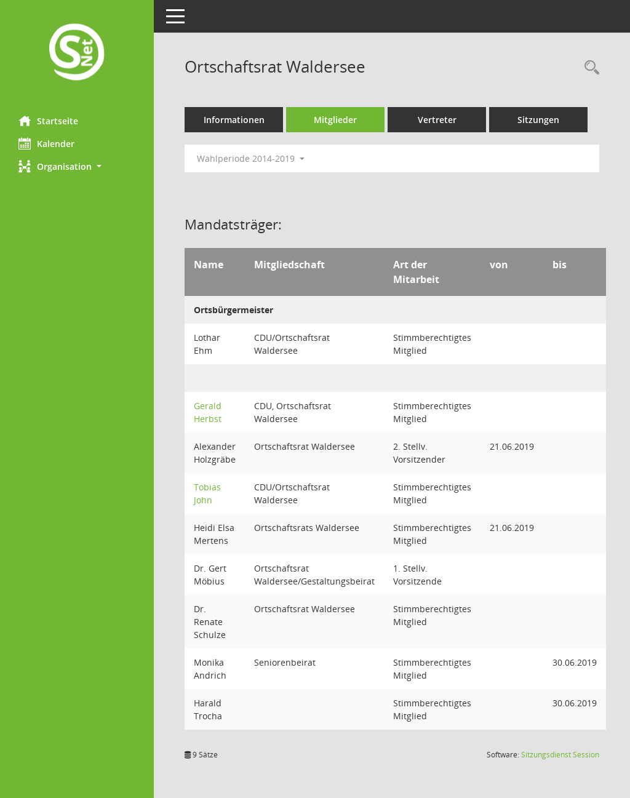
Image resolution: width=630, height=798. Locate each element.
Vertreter (437, 120)
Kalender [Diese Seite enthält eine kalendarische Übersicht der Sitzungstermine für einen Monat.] (46, 143)
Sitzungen (538, 120)
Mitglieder (335, 120)
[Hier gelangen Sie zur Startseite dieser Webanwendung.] (77, 53)
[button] (77, 166)
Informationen (234, 120)
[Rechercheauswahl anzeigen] (588, 68)
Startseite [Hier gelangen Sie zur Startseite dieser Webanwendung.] (48, 120)
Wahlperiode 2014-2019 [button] (251, 158)
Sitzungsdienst (560, 754)
